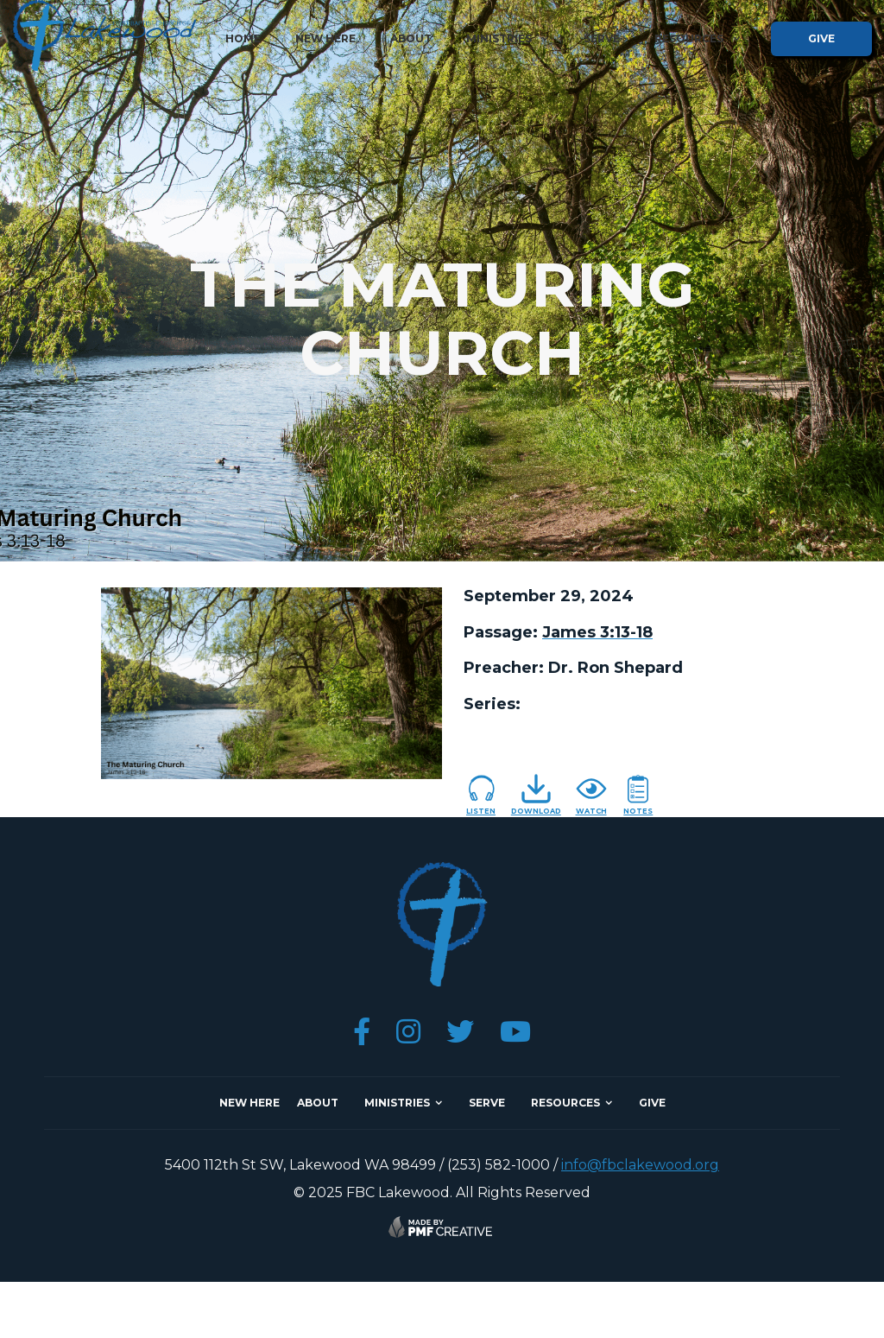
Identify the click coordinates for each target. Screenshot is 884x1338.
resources (565, 1102)
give (821, 38)
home (243, 38)
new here (325, 38)
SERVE (487, 1102)
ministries (397, 1102)
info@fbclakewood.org (640, 1165)
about (411, 38)
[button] (507, 39)
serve (602, 38)
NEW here (249, 1102)
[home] (104, 35)
